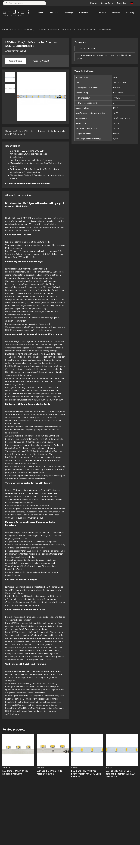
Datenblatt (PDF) (88, 48)
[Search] (43, 3)
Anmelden (121, 3)
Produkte (6, 29)
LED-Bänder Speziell (55, 131)
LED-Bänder (41, 29)
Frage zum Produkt (40, 61)
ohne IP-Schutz (12, 134)
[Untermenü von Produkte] (58, 12)
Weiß (22, 134)
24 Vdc (19, 131)
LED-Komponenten (23, 29)
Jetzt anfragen (15, 61)
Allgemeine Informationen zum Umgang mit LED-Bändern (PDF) (104, 57)
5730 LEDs (28, 131)
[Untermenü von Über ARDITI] (91, 12)
